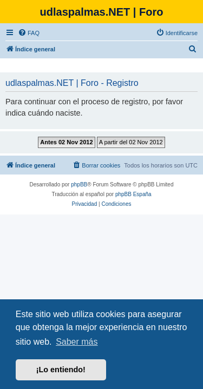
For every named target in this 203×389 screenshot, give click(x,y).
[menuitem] (29, 32)
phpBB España (133, 194)
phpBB (79, 184)
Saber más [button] (76, 341)
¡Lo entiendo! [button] (61, 369)
